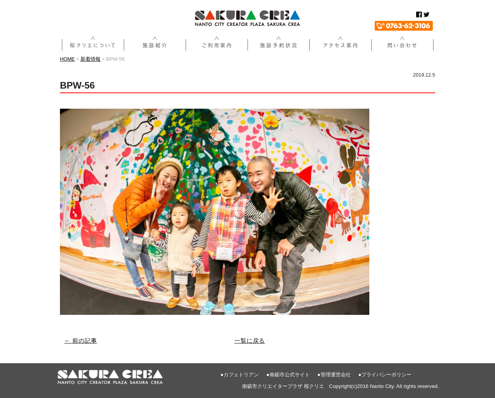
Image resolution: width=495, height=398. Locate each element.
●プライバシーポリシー (385, 375)
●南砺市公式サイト (288, 375)
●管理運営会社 (334, 375)
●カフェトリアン (239, 375)
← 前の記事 (80, 340)
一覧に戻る (249, 340)
